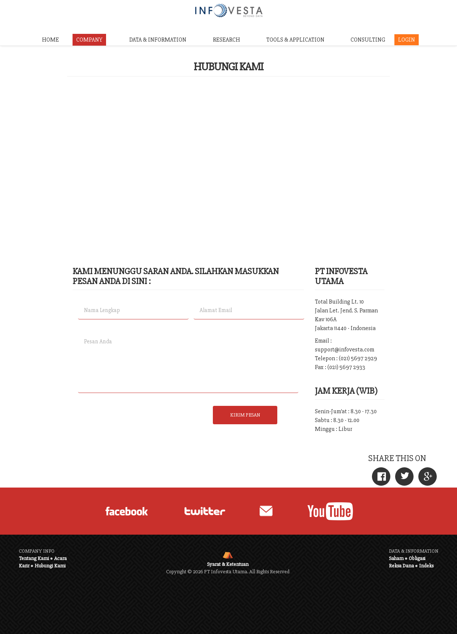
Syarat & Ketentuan (228, 564)
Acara (60, 558)
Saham (396, 558)
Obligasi (417, 558)
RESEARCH (226, 39)
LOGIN (406, 39)
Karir (24, 566)
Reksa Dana (401, 566)
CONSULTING (368, 39)
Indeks (426, 566)
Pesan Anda (188, 362)
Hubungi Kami (50, 566)
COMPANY (89, 39)
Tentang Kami (34, 558)
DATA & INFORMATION (157, 39)
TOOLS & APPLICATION (295, 39)
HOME (50, 39)
